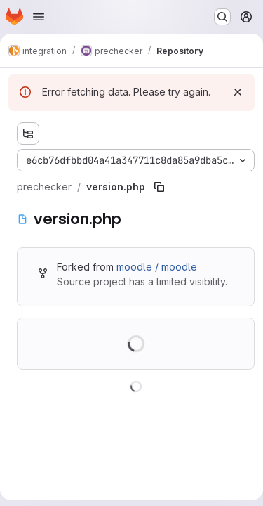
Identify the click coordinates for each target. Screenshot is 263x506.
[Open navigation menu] (38, 17)
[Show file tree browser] (28, 133)
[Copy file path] (159, 187)
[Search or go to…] (222, 16)
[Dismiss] (237, 92)
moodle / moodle (156, 267)
